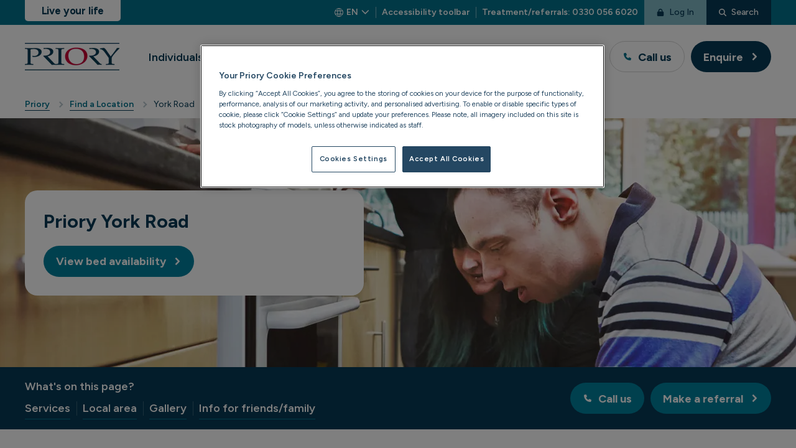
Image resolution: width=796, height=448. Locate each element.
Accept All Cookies (446, 158)
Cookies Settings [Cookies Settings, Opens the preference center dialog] (353, 158)
